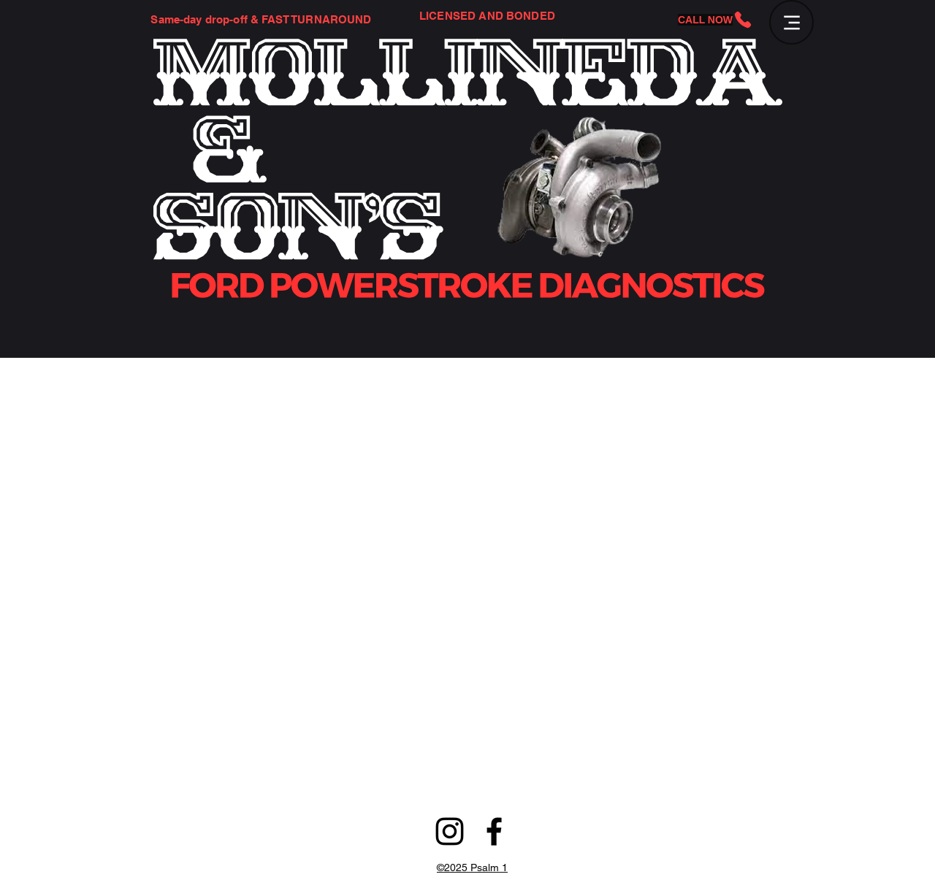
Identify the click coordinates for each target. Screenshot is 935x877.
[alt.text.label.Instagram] (449, 831)
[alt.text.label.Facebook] (494, 831)
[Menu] (791, 22)
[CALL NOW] (715, 20)
